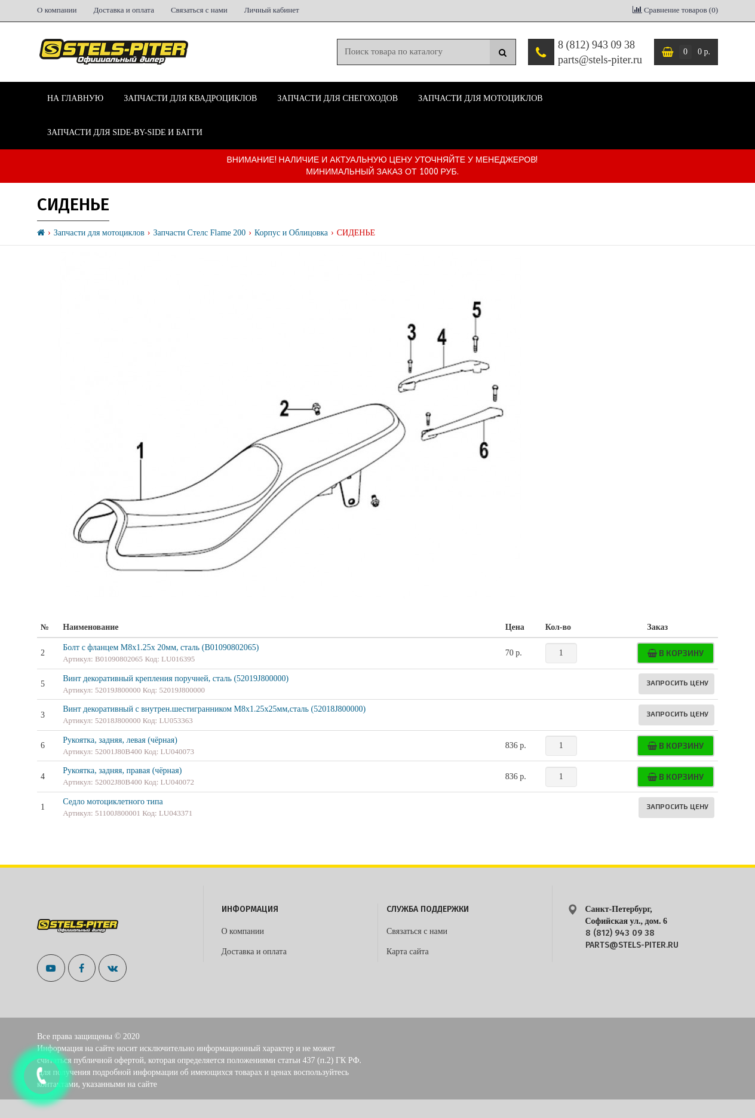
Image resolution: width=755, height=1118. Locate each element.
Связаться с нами (199, 9)
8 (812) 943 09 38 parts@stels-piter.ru (600, 52)
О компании (56, 9)
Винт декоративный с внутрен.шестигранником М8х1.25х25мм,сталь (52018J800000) (214, 709)
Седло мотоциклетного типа (113, 801)
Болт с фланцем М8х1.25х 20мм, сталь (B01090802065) (161, 647)
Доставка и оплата (123, 9)
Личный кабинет (271, 9)
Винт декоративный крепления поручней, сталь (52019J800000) (176, 678)
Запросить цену (677, 682)
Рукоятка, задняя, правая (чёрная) (122, 770)
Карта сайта (407, 951)
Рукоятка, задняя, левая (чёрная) (120, 740)
